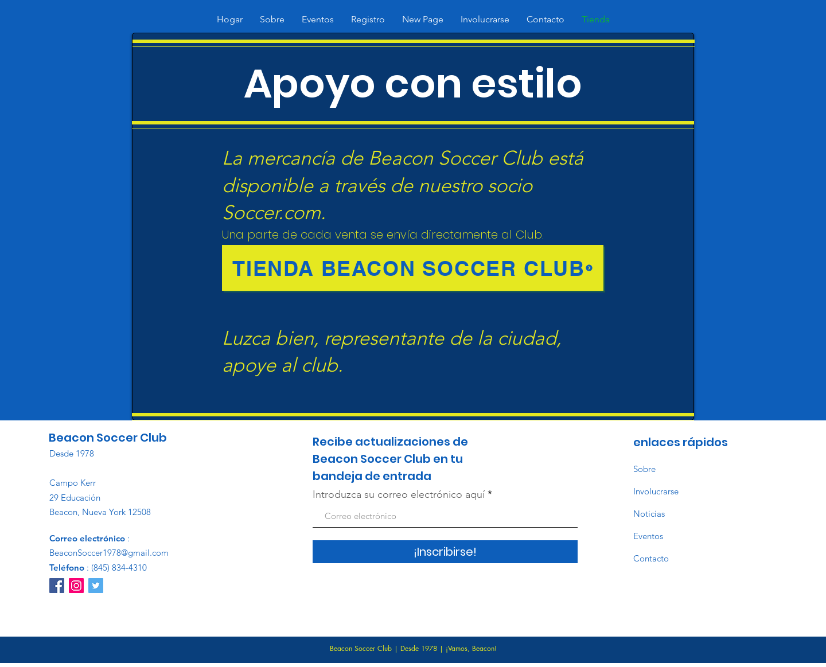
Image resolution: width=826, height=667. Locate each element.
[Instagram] (76, 585)
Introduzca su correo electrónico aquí (399, 494)
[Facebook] (56, 585)
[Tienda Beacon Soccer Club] (412, 268)
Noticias (649, 513)
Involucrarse (656, 491)
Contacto (651, 558)
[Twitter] (95, 585)
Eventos (648, 536)
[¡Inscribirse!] (445, 551)
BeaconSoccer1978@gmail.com (109, 552)
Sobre (644, 468)
